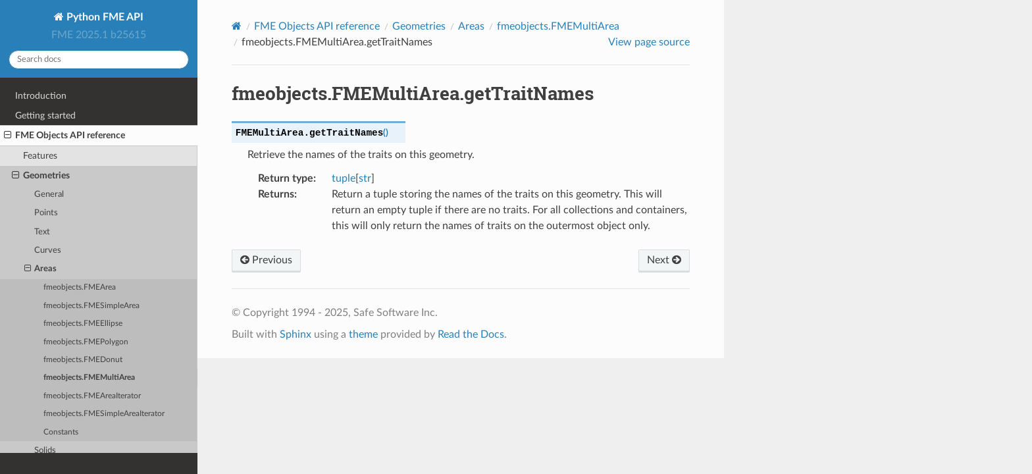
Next (664, 260)
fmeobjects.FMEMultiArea (89, 377)
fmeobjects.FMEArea (79, 287)
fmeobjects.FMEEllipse (82, 323)
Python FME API (103, 17)
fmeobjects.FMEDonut (82, 359)
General (49, 194)
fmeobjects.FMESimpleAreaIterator (104, 413)
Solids (45, 450)
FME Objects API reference (64, 136)
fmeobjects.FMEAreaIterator (92, 396)
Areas (40, 269)
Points (46, 213)
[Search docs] (99, 59)
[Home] (237, 26)
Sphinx (295, 334)
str (365, 178)
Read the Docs (471, 334)
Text (42, 232)
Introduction (40, 96)
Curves (47, 250)
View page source (649, 42)
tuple (343, 178)
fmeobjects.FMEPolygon (85, 342)
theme (363, 334)
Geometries (41, 176)
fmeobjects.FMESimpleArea (91, 305)
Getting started (45, 115)
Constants (60, 432)
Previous (266, 260)
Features (40, 156)
